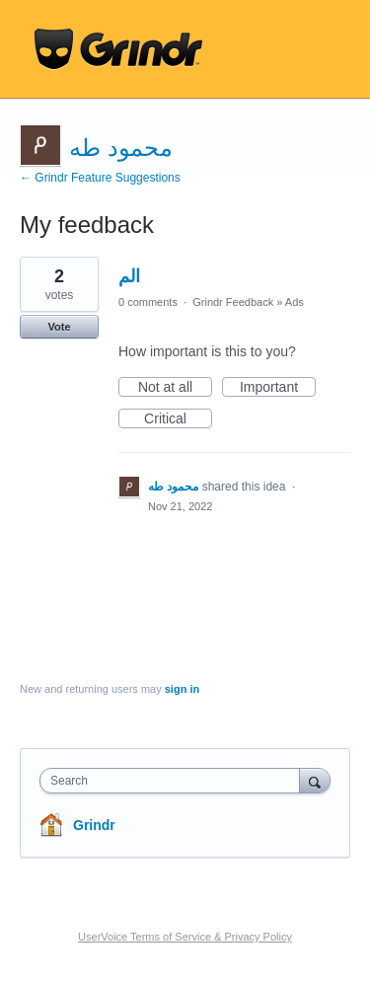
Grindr (94, 825)
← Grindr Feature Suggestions (100, 178)
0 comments (148, 302)
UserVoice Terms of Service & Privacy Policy (185, 937)
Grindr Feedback (232, 302)
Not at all (175, 388)
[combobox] (174, 781)
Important (278, 388)
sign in (182, 689)
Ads (294, 302)
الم (129, 276)
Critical (178, 419)
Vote (58, 327)
